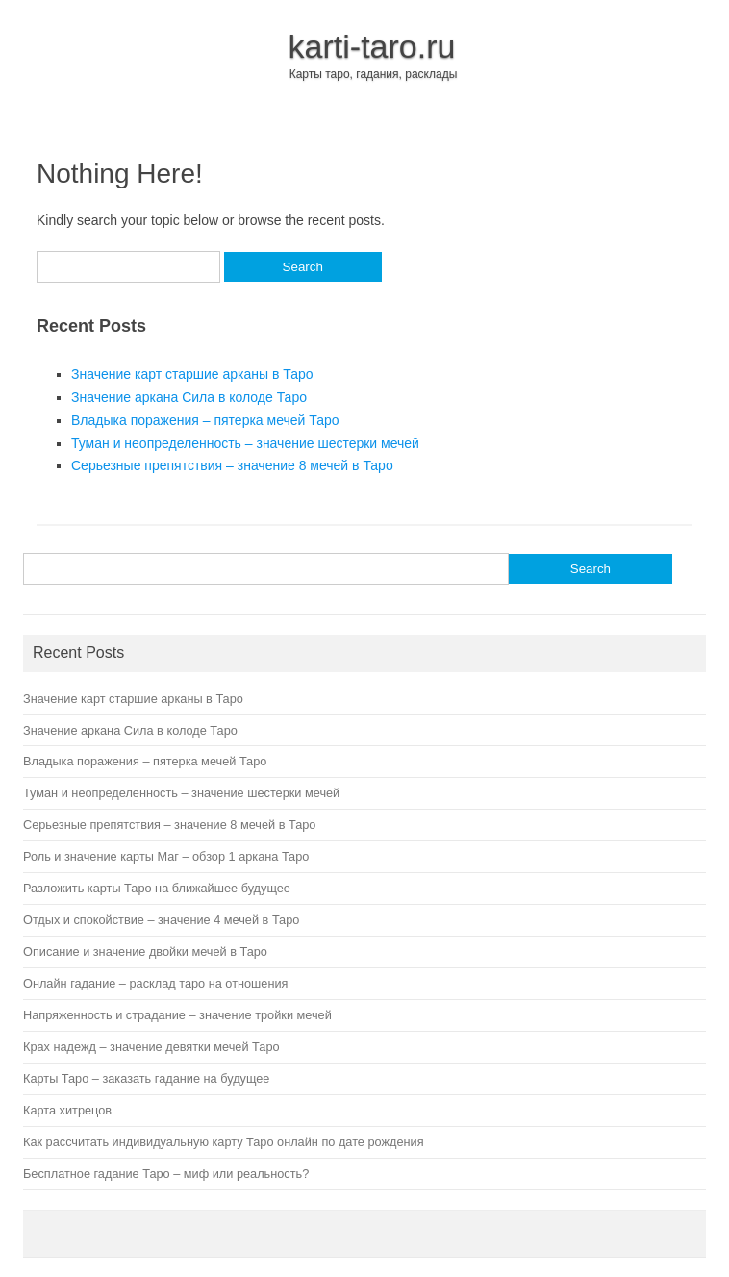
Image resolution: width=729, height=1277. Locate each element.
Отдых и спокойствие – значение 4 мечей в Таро (161, 920)
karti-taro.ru (372, 46)
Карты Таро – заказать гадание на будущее (146, 1078)
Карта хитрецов (67, 1110)
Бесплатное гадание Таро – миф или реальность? (166, 1173)
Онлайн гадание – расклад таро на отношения (155, 983)
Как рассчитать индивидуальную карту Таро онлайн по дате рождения (223, 1142)
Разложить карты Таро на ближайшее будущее (156, 888)
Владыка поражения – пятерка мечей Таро (205, 420)
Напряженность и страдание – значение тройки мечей (177, 1015)
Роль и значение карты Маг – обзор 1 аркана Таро (166, 856)
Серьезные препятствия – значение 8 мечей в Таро (232, 465)
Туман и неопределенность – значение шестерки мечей (245, 443)
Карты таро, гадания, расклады (373, 74)
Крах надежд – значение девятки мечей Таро (151, 1046)
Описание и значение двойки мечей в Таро (145, 951)
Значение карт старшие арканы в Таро (192, 374)
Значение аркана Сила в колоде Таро (189, 397)
